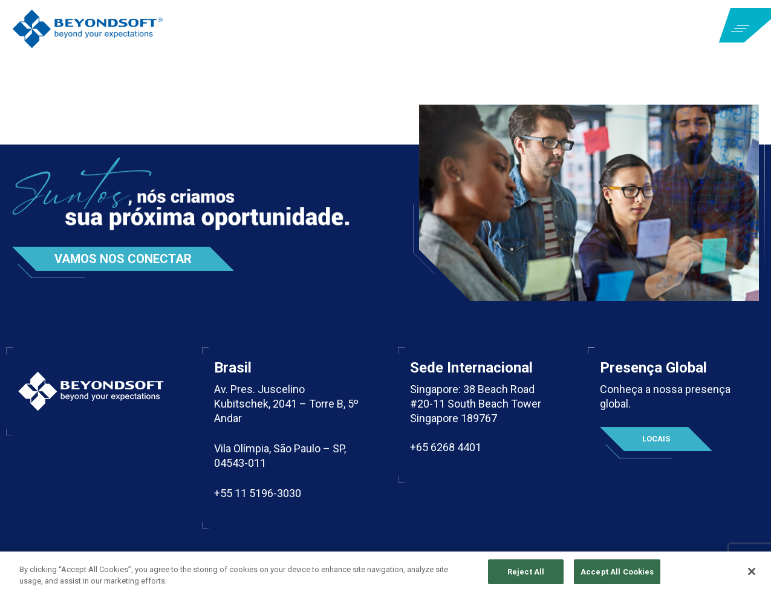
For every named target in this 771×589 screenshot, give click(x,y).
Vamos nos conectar (123, 259)
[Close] (751, 575)
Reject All (525, 575)
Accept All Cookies (617, 575)
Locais (656, 438)
